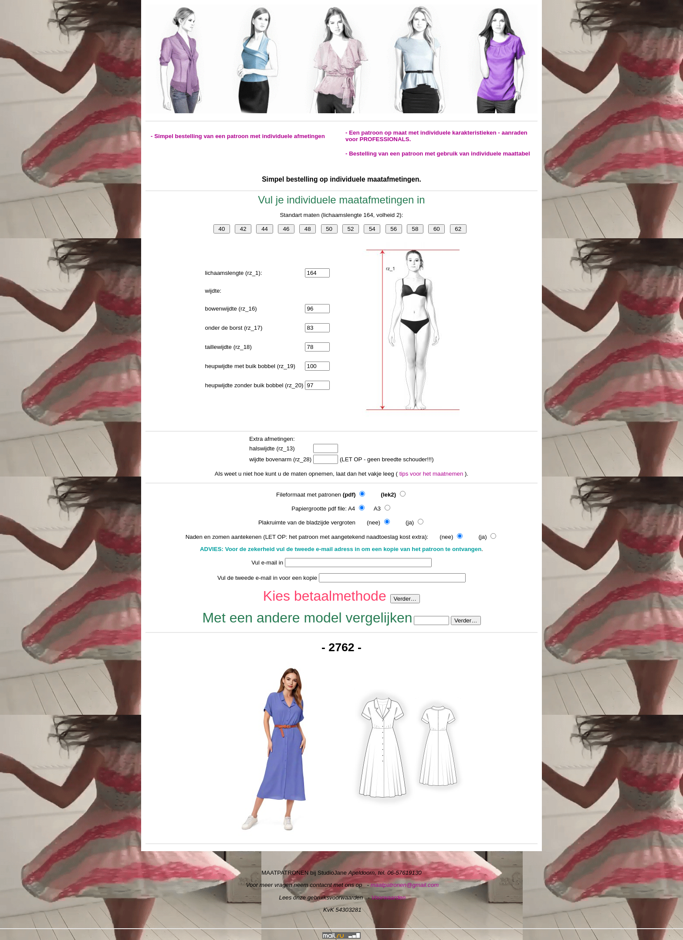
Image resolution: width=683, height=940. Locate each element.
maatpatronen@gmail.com (405, 885)
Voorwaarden (388, 897)
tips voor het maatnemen (432, 473)
